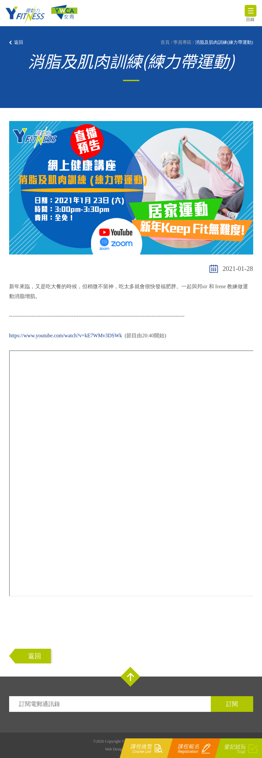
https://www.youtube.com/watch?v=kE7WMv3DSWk (65, 335)
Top (130, 677)
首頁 (165, 42)
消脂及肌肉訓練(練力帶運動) (224, 42)
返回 (18, 42)
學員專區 (182, 42)
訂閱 (232, 704)
